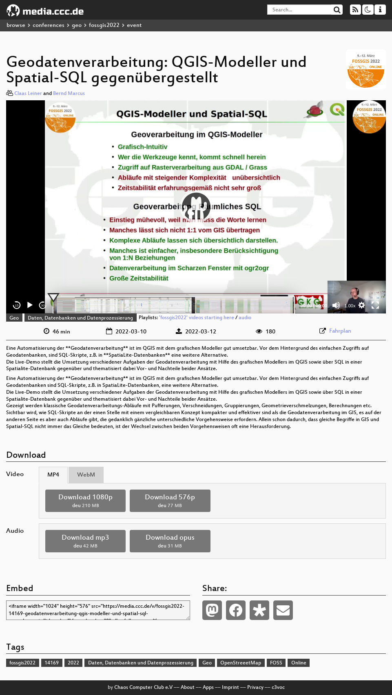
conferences (48, 25)
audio (245, 318)
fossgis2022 (104, 25)
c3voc (278, 688)
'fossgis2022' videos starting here (196, 318)
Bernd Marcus (69, 94)
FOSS (276, 663)
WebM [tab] (86, 475)
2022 (73, 663)
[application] (196, 207)
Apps (208, 688)
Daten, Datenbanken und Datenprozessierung (80, 318)
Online (298, 663)
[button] (196, 206)
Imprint (230, 688)
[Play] (30, 305)
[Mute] (336, 305)
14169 (51, 663)
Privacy (255, 688)
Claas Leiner (28, 94)
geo (77, 25)
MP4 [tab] (53, 475)
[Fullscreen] (375, 305)
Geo (14, 318)
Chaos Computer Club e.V (143, 688)
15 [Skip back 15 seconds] (17, 305)
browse (16, 25)
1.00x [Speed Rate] (350, 305)
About (188, 688)
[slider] (173, 305)
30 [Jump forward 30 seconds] (43, 305)
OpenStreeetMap (240, 663)
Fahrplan (340, 331)
